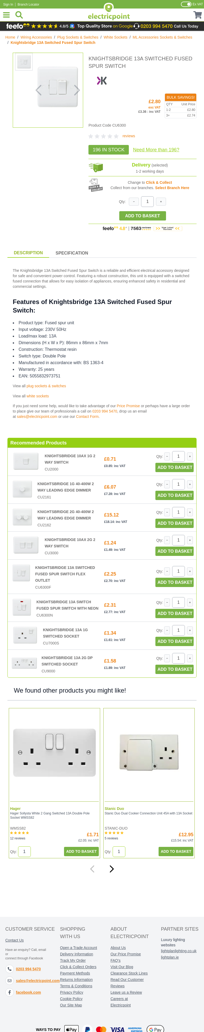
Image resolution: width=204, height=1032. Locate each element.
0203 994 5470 (104, 411)
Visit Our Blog (121, 967)
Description (28, 253)
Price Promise (128, 406)
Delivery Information (76, 954)
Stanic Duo (114, 808)
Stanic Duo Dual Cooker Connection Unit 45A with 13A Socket (148, 813)
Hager (15, 808)
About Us (118, 948)
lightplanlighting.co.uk (179, 951)
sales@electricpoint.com (37, 416)
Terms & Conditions (76, 986)
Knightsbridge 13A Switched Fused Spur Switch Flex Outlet (65, 573)
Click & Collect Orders (78, 967)
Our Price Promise (125, 954)
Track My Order (73, 960)
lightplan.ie (170, 957)
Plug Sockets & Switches (77, 37)
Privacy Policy (71, 992)
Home (10, 37)
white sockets (38, 396)
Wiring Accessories (36, 37)
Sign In (8, 4)
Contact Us (14, 940)
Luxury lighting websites (173, 942)
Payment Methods (75, 973)
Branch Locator (28, 4)
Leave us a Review (126, 992)
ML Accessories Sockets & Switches (162, 37)
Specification (72, 253)
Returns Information (76, 979)
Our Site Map (71, 1005)
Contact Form (87, 416)
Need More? (156, 149)
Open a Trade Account (78, 948)
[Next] (111, 869)
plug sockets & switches (46, 386)
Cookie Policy (71, 999)
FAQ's (115, 960)
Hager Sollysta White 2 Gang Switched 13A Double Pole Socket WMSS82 (50, 815)
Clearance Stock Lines (129, 973)
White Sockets (115, 37)
